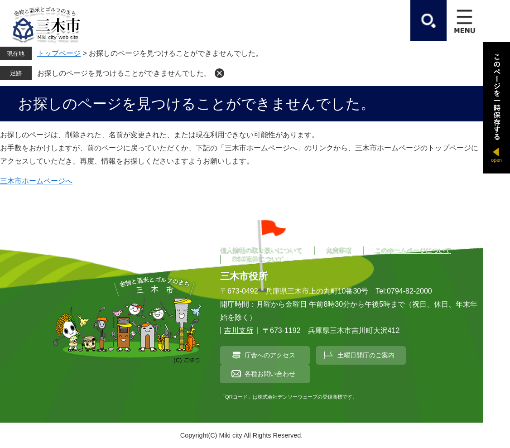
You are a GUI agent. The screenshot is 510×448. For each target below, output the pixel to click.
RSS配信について (258, 259)
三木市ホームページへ (36, 181)
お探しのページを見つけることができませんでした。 (124, 73)
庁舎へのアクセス (270, 355)
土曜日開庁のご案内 (366, 355)
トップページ (59, 53)
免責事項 (338, 250)
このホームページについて (413, 250)
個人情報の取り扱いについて (261, 250)
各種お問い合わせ (270, 373)
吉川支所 (238, 330)
